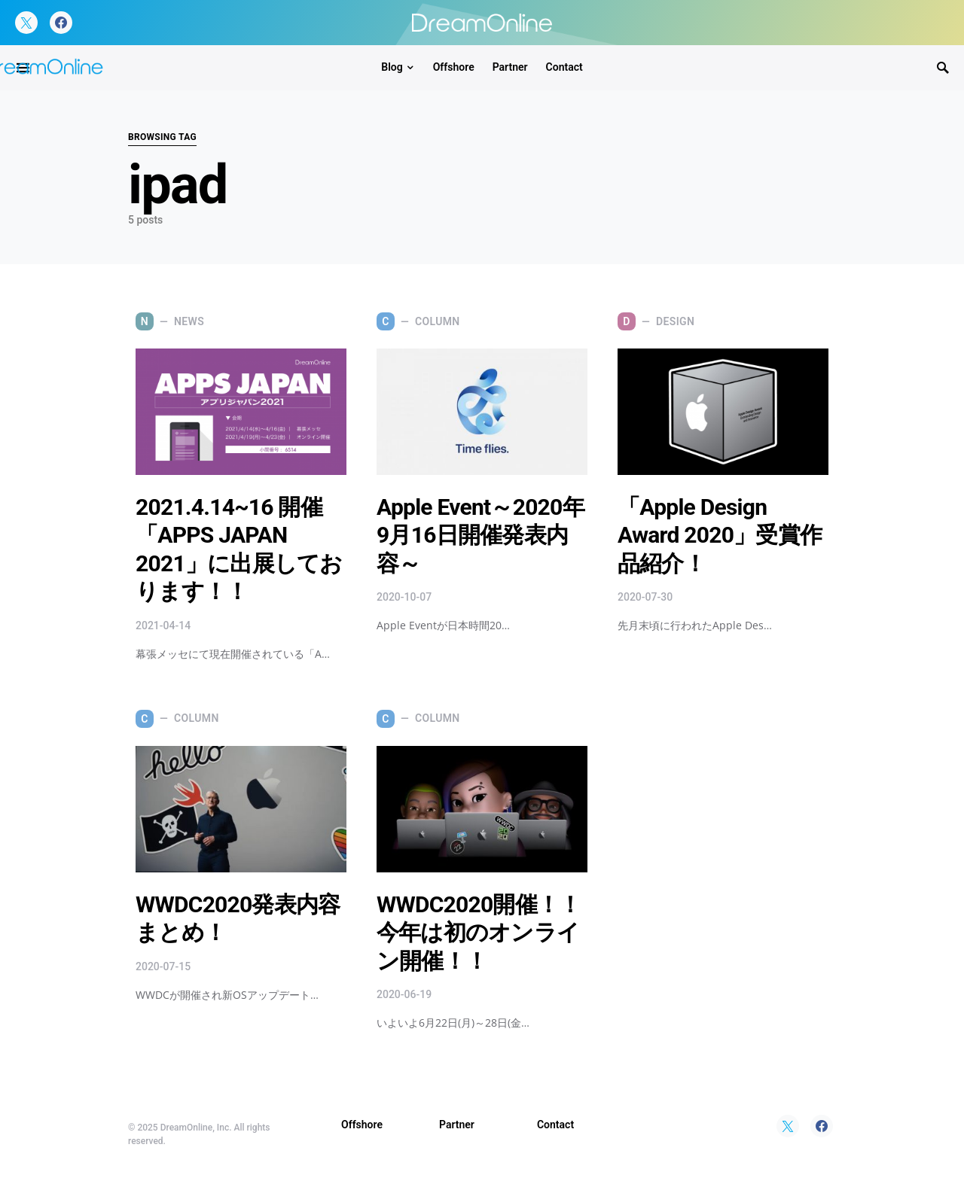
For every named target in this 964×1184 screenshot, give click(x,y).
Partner (456, 1125)
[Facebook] (61, 22)
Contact (555, 1125)
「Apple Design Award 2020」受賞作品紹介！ (720, 535)
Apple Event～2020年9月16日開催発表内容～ (480, 535)
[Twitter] (26, 22)
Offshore (362, 1125)
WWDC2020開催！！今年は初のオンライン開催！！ (479, 932)
